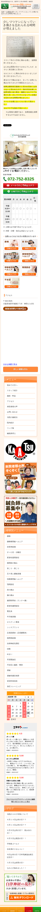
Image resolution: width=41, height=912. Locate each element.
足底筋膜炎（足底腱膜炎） (17, 633)
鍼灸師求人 (11, 433)
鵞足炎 (9, 611)
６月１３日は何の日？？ (16, 825)
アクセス (20, 911)
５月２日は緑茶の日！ (15, 863)
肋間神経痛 (11, 638)
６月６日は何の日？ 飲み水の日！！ (19, 831)
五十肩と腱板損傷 (14, 574)
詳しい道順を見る (21, 369)
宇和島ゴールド (13, 844)
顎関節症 (10, 584)
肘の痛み (10, 590)
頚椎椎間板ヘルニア (15, 579)
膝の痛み (10, 595)
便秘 (8, 670)
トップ (4, 911)
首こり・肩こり (13, 568)
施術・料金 (11, 396)
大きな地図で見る (10, 364)
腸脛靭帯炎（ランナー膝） (17, 600)
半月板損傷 (11, 617)
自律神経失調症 (13, 643)
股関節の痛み (12, 563)
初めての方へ (12, 385)
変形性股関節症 (13, 557)
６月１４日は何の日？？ (16, 819)
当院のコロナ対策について (17, 814)
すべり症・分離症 (14, 552)
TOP (2, 12)
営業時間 (12, 911)
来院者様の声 (12, 406)
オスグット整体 (13, 622)
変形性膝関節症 (13, 606)
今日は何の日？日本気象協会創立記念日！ (20, 856)
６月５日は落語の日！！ (16, 838)
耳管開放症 (11, 659)
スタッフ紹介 (12, 390)
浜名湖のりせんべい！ (15, 849)
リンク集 (10, 428)
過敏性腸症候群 (13, 676)
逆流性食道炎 (12, 681)
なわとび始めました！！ (16, 868)
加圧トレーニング (14, 686)
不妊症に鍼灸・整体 (15, 665)
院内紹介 (10, 423)
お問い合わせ (12, 412)
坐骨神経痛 (11, 547)
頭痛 (8, 649)
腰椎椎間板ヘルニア (15, 541)
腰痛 (8, 536)
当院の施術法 (12, 417)
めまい (9, 654)
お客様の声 (10, 12)
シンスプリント (13, 627)
